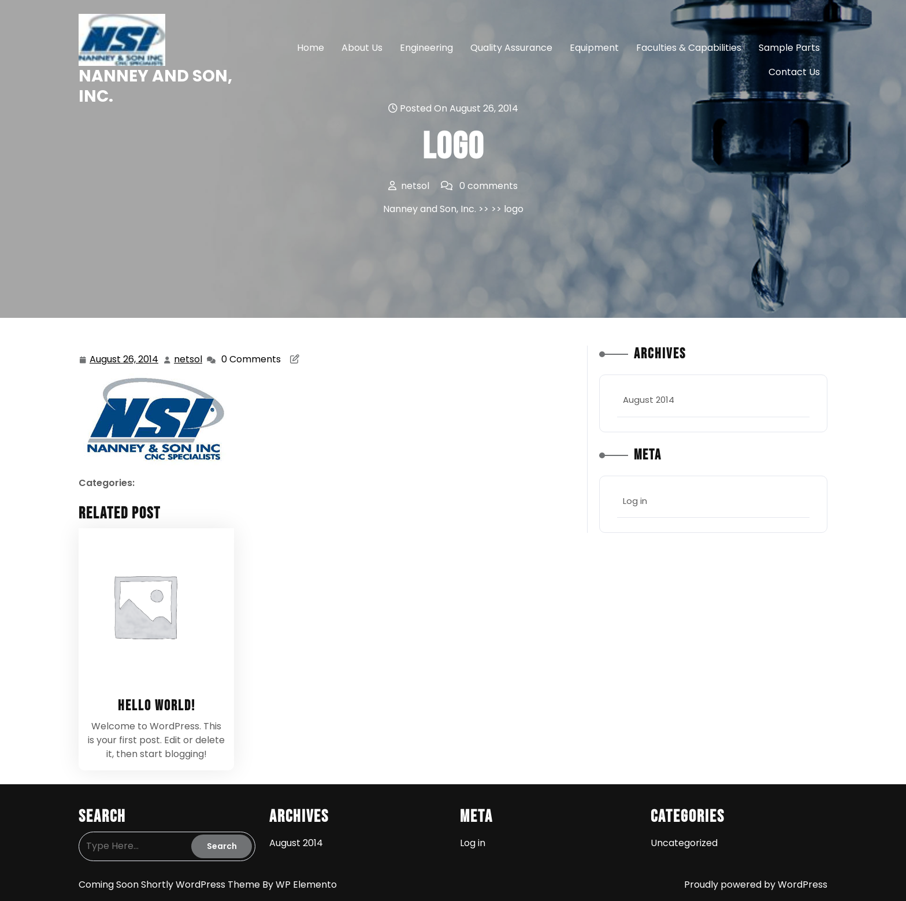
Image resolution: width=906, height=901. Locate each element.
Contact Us (794, 72)
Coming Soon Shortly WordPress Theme (170, 884)
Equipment (594, 47)
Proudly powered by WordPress (755, 884)
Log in (635, 501)
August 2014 (648, 400)
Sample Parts (789, 47)
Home (310, 47)
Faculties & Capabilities (688, 47)
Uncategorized (684, 843)
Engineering (426, 47)
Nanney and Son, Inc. (155, 86)
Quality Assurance (511, 47)
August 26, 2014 (124, 360)
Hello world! (156, 706)
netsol (188, 359)
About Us (362, 47)
